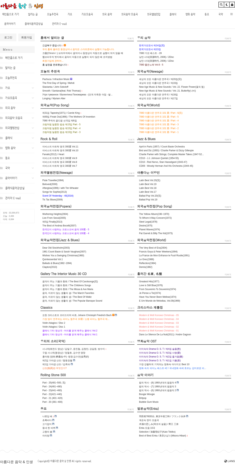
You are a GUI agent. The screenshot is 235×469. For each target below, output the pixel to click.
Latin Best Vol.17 (147, 192)
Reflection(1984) (147, 263)
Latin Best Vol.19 (147, 184)
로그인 (8, 37)
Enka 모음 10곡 (147, 428)
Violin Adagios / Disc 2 (53, 323)
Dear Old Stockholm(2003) (56, 247)
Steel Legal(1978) (148, 221)
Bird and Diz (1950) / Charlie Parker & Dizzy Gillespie (166, 150)
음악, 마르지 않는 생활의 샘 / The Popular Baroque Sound (72, 300)
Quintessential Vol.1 (52, 259)
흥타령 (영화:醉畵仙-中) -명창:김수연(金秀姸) (65, 356)
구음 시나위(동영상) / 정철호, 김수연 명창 (63, 352)
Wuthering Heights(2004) (55, 214)
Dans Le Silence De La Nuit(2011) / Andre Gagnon (165, 334)
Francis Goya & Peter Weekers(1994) (158, 251)
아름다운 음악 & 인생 (16, 462)
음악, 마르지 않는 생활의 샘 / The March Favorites (68, 293)
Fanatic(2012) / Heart (53, 154)
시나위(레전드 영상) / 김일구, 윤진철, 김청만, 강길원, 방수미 (73, 349)
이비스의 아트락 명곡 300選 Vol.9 (59, 158)
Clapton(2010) (49, 267)
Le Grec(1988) (146, 259)
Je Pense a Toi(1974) (150, 293)
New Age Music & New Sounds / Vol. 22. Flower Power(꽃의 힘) (171, 87)
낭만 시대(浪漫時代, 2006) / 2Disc (156, 57)
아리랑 (45, 435)
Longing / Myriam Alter (53, 98)
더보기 (131, 38)
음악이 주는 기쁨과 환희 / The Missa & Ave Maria (67, 289)
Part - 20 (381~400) (52, 402)
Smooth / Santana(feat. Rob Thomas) (61, 90)
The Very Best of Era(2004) (153, 247)
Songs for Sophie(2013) (54, 192)
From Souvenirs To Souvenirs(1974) (157, 289)
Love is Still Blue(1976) (151, 285)
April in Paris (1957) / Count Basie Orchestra (162, 146)
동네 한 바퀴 (48, 428)
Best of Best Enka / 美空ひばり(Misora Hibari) (162, 435)
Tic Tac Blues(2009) (52, 199)
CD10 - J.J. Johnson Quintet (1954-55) (159, 158)
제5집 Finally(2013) (52, 221)
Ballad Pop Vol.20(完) (150, 195)
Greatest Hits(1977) (149, 281)
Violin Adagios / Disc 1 (53, 326)
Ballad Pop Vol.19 (148, 199)
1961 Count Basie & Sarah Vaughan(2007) (64, 251)
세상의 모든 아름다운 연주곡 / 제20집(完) (160, 79)
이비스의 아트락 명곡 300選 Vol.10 (60, 150)
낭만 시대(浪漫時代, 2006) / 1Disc (156, 61)
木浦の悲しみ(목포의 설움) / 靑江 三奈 (159, 424)
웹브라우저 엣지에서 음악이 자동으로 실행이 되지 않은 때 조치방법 (77, 57)
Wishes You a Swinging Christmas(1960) (63, 255)
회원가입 (26, 37)
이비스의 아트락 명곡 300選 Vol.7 (59, 166)
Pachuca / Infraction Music (56, 79)
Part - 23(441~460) (52, 390)
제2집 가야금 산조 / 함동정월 (57, 360)
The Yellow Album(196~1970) (154, 214)
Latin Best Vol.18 (147, 188)
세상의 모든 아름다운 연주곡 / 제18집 (158, 94)
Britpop (142, 398)
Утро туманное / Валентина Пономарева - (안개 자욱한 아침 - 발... (77, 94)
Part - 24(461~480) (52, 386)
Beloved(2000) (49, 184)
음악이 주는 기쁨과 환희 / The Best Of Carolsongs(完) (70, 281)
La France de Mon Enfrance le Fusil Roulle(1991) (164, 255)
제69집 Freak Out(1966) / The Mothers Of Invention (68, 116)
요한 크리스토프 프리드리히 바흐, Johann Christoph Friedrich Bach (77, 315)
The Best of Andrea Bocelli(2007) (59, 225)
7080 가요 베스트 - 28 (150, 53)
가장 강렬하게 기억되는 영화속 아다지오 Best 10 (164, 364)
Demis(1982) (145, 267)
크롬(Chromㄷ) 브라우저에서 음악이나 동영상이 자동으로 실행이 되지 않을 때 (82, 53)
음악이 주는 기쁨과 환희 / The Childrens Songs (66, 285)
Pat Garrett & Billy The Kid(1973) (156, 233)
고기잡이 (47, 424)
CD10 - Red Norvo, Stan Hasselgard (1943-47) (163, 162)
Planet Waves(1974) (149, 229)
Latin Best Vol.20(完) (149, 180)
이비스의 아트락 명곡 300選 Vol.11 (60, 146)
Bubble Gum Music (149, 402)
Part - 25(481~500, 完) (53, 382)
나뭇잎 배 (47, 416)
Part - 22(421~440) (52, 394)
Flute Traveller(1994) (53, 180)
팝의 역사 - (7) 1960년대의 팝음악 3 (157, 386)
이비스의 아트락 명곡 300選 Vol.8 (59, 162)
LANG (229, 461)
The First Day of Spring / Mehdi (58, 83)
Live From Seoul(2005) (54, 218)
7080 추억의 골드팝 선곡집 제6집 (59, 120)
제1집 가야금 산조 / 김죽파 (56, 364)
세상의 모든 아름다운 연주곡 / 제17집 (158, 98)
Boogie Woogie (147, 394)
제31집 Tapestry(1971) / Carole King (61, 113)
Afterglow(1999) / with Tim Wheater (60, 188)
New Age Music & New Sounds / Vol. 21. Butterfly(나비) (167, 90)
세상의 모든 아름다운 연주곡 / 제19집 (158, 83)
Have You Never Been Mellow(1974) (157, 297)
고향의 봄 (47, 431)
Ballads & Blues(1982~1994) (57, 263)
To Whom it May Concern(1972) (155, 218)
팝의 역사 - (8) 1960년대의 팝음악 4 (157, 382)
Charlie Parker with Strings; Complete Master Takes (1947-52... (171, 154)
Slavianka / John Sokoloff (55, 87)
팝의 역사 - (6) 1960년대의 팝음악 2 (157, 390)
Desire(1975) (145, 225)
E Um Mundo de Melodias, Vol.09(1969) (159, 300)
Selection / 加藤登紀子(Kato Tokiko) (157, 431)
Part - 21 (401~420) (52, 398)
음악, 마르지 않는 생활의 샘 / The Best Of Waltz (67, 297)
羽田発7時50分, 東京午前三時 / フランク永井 (162, 416)
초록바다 (47, 420)
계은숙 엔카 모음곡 (149, 420)
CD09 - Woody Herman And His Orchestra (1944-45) (166, 166)
